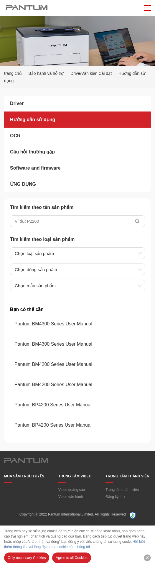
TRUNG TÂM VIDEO (75, 476)
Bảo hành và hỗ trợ (46, 73)
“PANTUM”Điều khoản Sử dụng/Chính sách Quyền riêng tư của (64, 523)
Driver (17, 103)
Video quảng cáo (71, 490)
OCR (15, 135)
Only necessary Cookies (27, 558)
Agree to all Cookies (71, 558)
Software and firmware (35, 167)
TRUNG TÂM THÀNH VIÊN (127, 476)
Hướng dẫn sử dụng (32, 119)
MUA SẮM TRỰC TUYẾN (24, 476)
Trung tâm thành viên (122, 490)
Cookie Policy (136, 523)
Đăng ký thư (115, 497)
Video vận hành (70, 497)
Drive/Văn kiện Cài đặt (91, 73)
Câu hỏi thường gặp (32, 151)
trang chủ (13, 73)
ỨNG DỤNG (23, 184)
